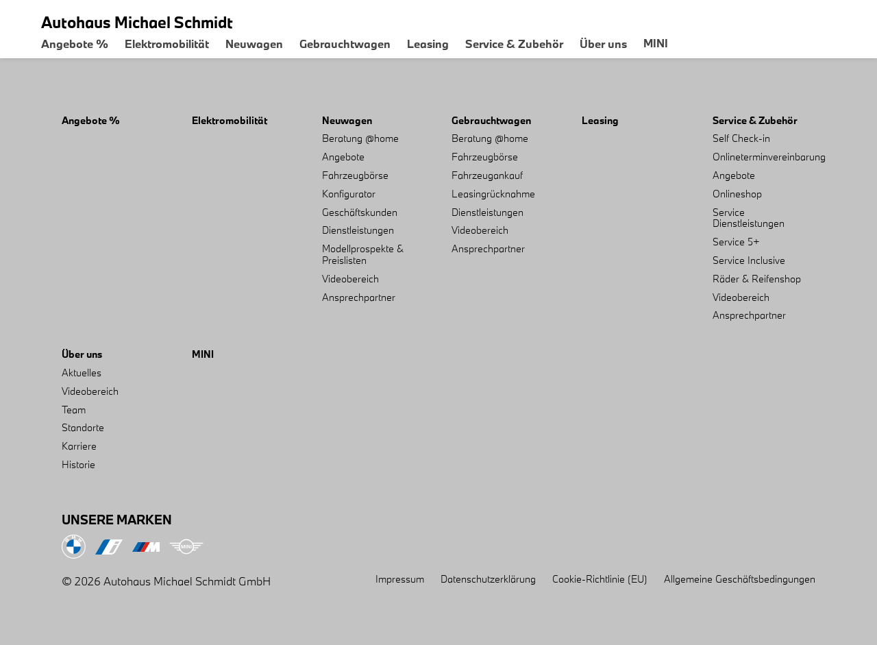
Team (74, 409)
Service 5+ (736, 241)
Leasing (428, 43)
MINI (655, 43)
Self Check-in (741, 138)
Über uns (603, 43)
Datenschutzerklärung (488, 578)
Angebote (343, 156)
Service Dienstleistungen (749, 218)
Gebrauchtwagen (345, 43)
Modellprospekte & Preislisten (363, 254)
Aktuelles (81, 372)
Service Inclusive (749, 260)
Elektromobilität (167, 43)
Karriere (79, 445)
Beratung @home (360, 138)
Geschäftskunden (359, 212)
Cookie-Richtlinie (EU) (599, 578)
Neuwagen (254, 43)
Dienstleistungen (358, 229)
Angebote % (74, 43)
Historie (78, 464)
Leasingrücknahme (493, 193)
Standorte (83, 427)
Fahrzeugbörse (355, 175)
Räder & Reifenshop (757, 278)
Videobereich (350, 278)
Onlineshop (737, 193)
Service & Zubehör (514, 43)
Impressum (399, 578)
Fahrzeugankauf (487, 175)
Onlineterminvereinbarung (769, 156)
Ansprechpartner (358, 297)
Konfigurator (348, 193)
